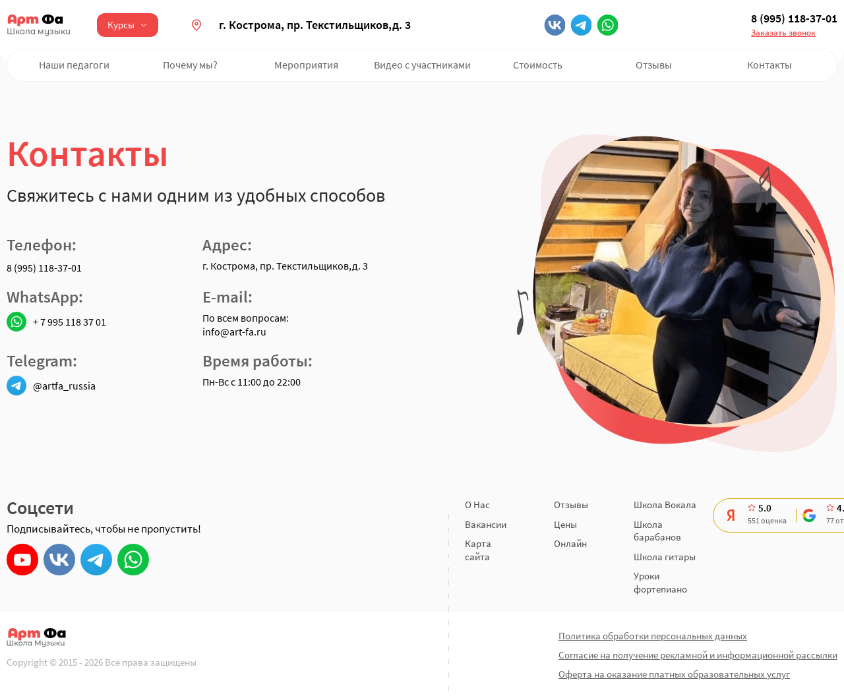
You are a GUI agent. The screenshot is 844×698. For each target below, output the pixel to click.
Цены (565, 524)
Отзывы (654, 64)
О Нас (477, 504)
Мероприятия (306, 64)
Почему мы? (190, 64)
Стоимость (537, 64)
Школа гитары (665, 556)
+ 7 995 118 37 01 (56, 322)
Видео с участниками (422, 64)
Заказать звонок (783, 33)
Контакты (769, 64)
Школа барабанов (657, 531)
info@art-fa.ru (234, 331)
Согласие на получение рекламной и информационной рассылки (697, 655)
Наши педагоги (74, 64)
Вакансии (485, 524)
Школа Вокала (665, 504)
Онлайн (570, 543)
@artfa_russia (51, 385)
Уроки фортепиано (660, 582)
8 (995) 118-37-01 (794, 18)
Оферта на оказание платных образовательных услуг (674, 674)
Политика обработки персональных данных (652, 635)
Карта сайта (478, 550)
